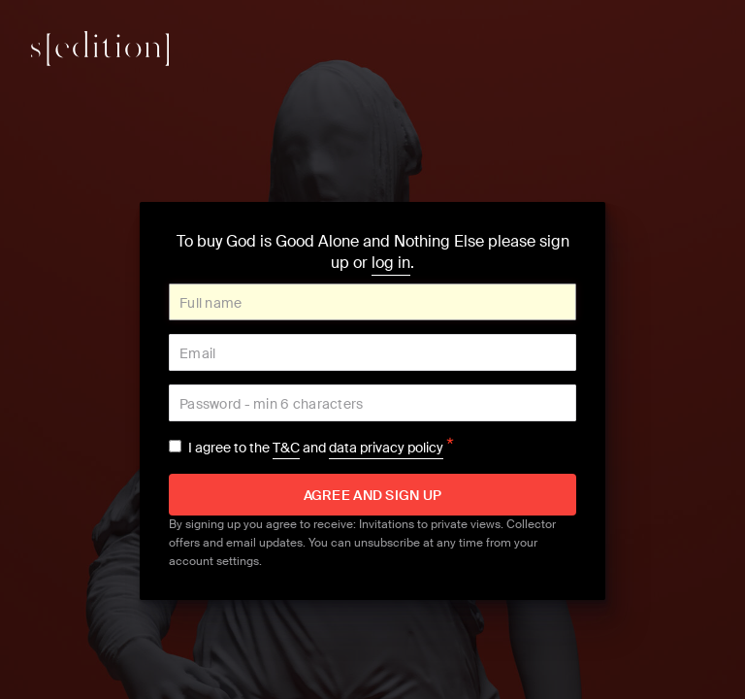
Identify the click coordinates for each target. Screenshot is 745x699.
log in (391, 262)
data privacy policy (386, 447)
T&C (286, 447)
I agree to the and (321, 447)
